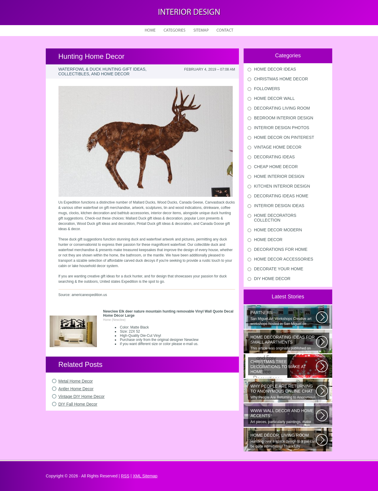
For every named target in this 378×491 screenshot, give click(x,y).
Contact (224, 30)
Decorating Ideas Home (281, 196)
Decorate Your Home (278, 268)
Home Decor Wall (274, 98)
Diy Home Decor (272, 278)
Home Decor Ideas (275, 69)
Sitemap (200, 30)
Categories (174, 30)
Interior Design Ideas (279, 205)
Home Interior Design (279, 176)
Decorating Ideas (274, 157)
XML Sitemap (145, 476)
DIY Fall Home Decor (77, 404)
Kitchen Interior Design (282, 186)
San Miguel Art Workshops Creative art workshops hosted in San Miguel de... (283, 318)
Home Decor (268, 239)
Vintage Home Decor (278, 147)
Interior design (189, 12)
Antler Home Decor (76, 388)
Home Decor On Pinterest (284, 137)
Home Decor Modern (278, 229)
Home (150, 30)
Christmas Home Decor (281, 79)
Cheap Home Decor (276, 166)
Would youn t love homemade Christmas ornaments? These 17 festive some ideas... (283, 367)
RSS (125, 476)
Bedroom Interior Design (283, 118)
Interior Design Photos (281, 127)
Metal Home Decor (75, 381)
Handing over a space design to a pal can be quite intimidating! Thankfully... (283, 440)
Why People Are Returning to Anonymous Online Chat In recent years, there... (283, 392)
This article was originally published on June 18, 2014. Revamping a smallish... (283, 343)
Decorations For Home (280, 249)
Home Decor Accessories (283, 259)
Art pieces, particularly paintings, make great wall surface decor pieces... (283, 416)
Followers (267, 88)
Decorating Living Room (282, 108)
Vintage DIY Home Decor (81, 396)
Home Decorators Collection (275, 217)
